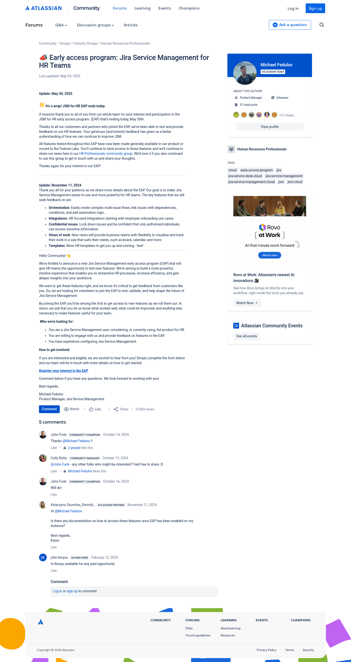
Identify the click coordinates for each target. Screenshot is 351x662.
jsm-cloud (295, 182)
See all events (246, 336)
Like (54, 448)
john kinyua (59, 557)
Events (164, 7)
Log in (293, 8)
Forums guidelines (197, 635)
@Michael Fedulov (76, 441)
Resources (228, 635)
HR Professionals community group (105, 154)
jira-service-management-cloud (251, 182)
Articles (130, 24)
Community (86, 7)
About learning (230, 628)
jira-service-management (284, 176)
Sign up (315, 8)
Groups (65, 43)
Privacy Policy (266, 650)
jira (279, 170)
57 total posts (248, 105)
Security (308, 650)
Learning (143, 7)
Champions (189, 7)
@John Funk (60, 464)
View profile (270, 127)
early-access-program (257, 170)
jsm (281, 182)
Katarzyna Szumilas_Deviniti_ (73, 505)
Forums (120, 7)
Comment (49, 409)
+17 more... (287, 115)
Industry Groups (86, 43)
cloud (232, 170)
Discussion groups (95, 24)
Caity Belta (59, 458)
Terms (289, 650)
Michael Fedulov (80, 471)
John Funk (58, 435)
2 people (74, 448)
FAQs (189, 628)
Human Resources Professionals (125, 43)
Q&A (61, 24)
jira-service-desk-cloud (245, 176)
